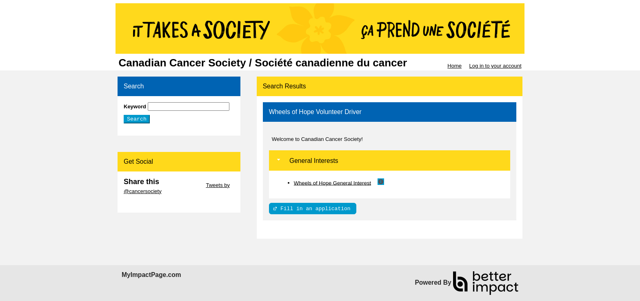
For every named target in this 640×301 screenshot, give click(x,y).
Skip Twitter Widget (181, 185)
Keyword (135, 106)
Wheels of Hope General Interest (332, 183)
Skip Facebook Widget (150, 203)
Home (454, 66)
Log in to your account (495, 66)
